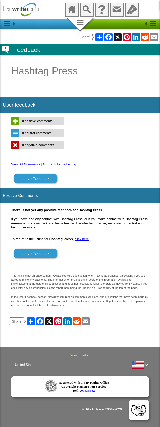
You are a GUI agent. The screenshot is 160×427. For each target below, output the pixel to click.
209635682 (87, 390)
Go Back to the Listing (59, 164)
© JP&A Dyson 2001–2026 (102, 409)
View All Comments (25, 164)
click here (82, 239)
